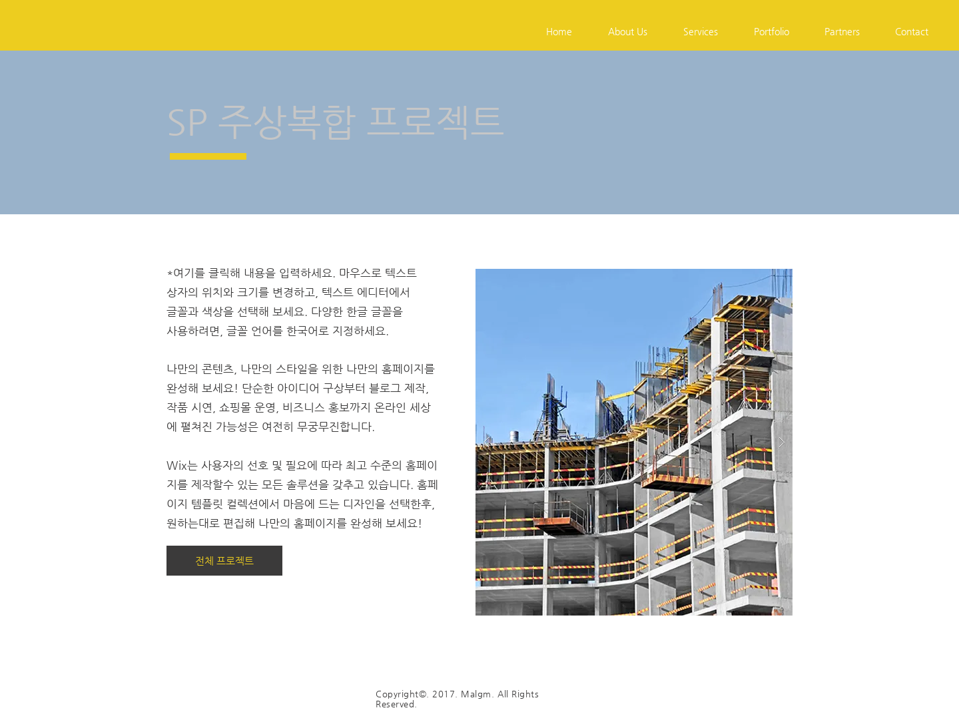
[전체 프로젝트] (224, 561)
